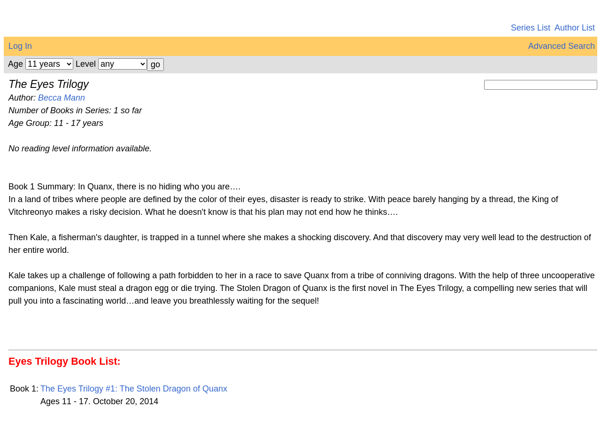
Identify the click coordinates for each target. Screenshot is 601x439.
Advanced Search (561, 46)
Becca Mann (61, 97)
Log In (20, 46)
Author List (575, 27)
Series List (530, 27)
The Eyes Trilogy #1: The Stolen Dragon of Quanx (133, 388)
